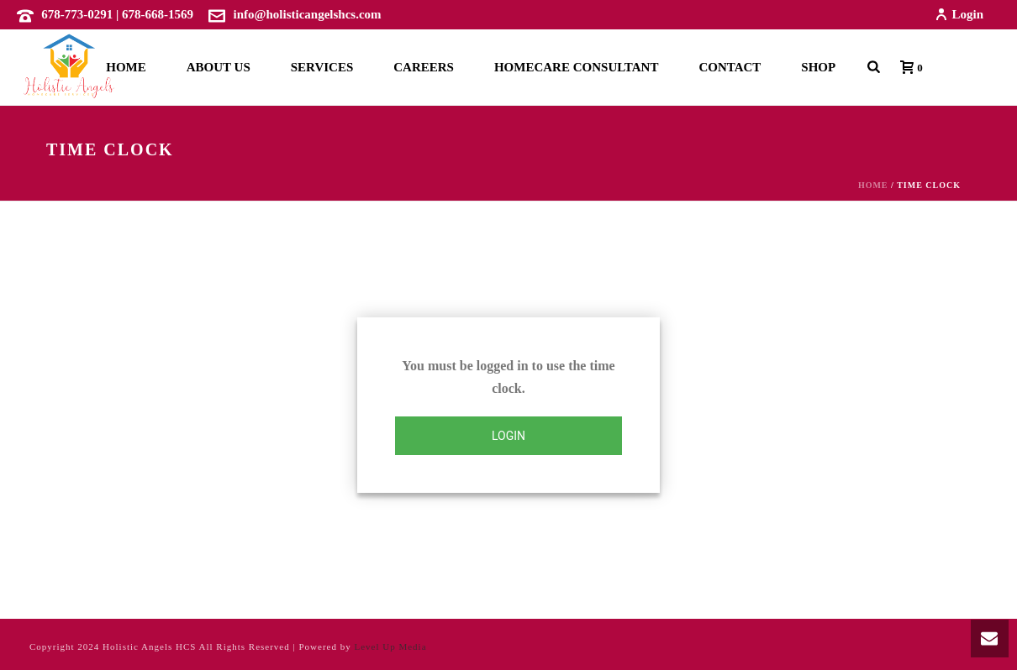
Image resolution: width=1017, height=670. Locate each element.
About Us (218, 67)
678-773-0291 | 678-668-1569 (117, 14)
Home (126, 67)
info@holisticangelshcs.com (308, 14)
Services (322, 67)
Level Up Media (390, 646)
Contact (729, 67)
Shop (818, 67)
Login (959, 14)
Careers (423, 67)
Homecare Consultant (576, 67)
